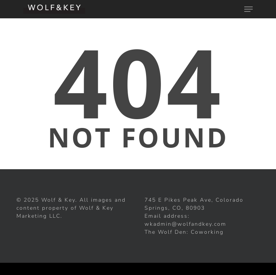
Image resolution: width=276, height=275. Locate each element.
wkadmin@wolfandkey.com (185, 224)
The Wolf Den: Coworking (184, 232)
